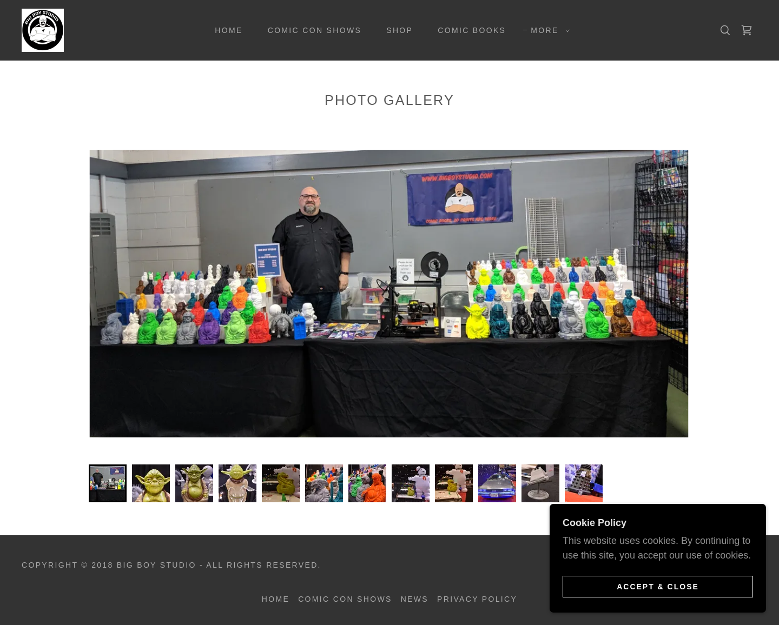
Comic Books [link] (472, 30)
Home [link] (228, 30)
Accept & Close (658, 586)
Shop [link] (399, 30)
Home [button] (275, 599)
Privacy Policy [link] (477, 599)
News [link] (414, 599)
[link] (43, 29)
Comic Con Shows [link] (315, 30)
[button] (547, 30)
